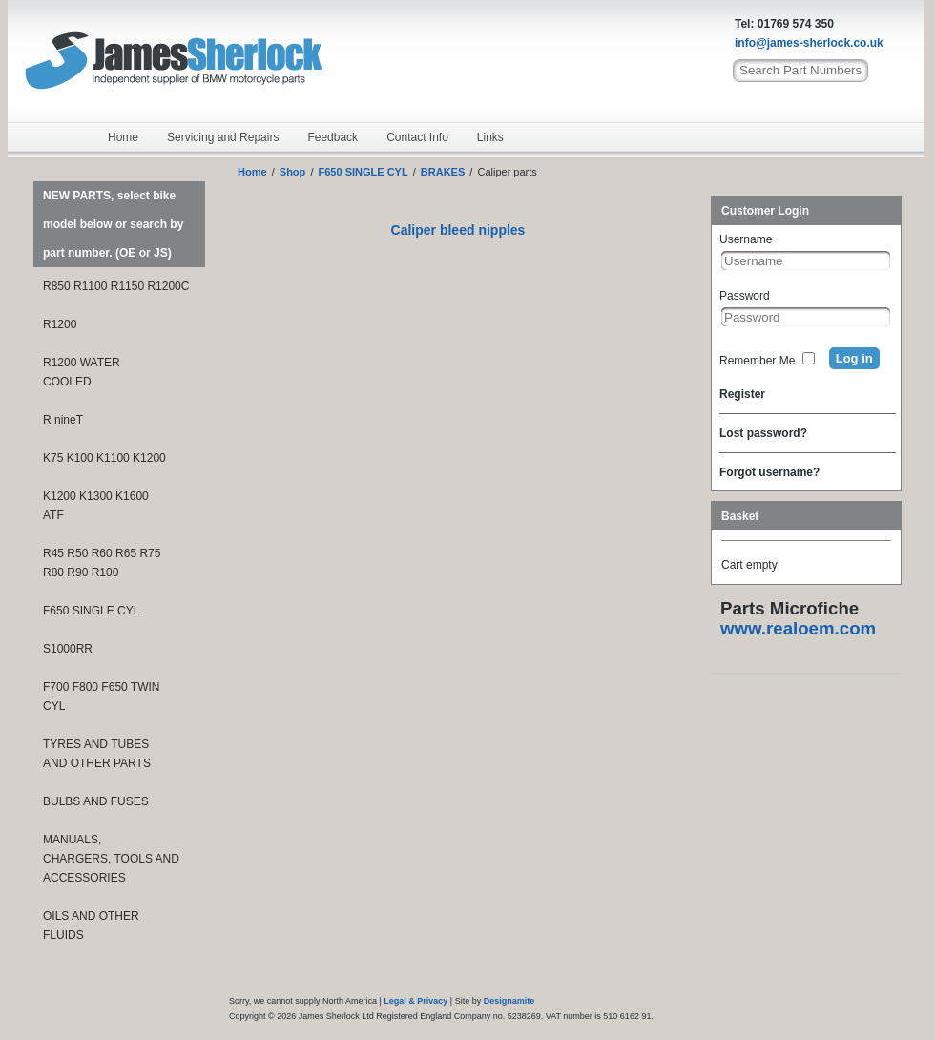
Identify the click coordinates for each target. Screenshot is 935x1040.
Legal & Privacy (415, 1001)
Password (744, 295)
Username (745, 239)
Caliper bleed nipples (458, 230)
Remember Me (757, 360)
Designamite (509, 1001)
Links (490, 137)
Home (123, 137)
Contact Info (417, 137)
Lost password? (763, 433)
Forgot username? (769, 472)
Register (742, 394)
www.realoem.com (798, 628)
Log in (854, 358)
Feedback (332, 137)
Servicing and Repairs (223, 137)
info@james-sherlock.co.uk (809, 43)
